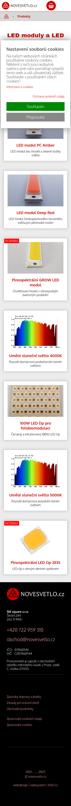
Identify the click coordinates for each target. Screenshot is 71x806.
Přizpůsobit (35, 117)
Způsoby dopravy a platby (24, 697)
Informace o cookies (19, 87)
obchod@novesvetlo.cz (31, 639)
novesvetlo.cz (37, 776)
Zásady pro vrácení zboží (23, 703)
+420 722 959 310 (25, 630)
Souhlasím (35, 106)
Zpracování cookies (19, 725)
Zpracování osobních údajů (24, 719)
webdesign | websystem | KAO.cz (35, 785)
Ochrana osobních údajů (49, 96)
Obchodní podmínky (20, 709)
